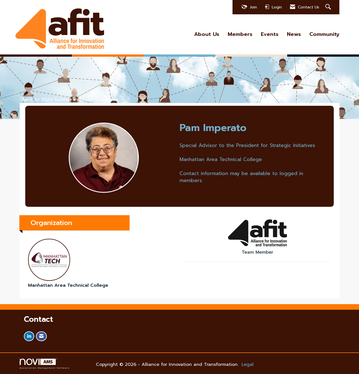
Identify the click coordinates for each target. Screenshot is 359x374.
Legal (247, 364)
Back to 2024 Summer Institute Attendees (69, 99)
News (294, 34)
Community (324, 34)
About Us (206, 34)
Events (270, 34)
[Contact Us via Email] (41, 336)
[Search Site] (328, 7)
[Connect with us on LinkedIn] (29, 336)
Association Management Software (45, 364)
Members (240, 34)
